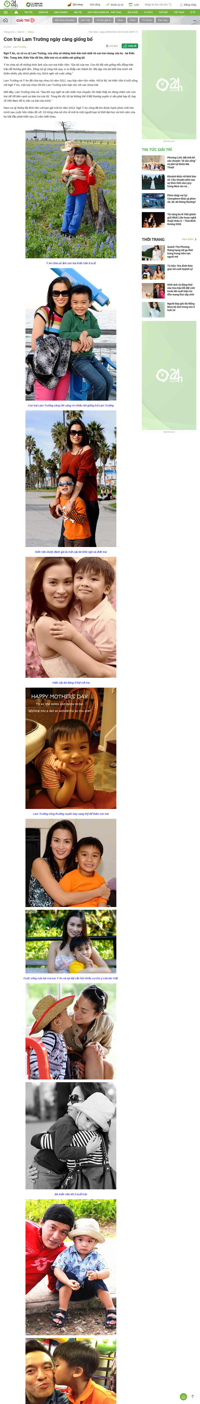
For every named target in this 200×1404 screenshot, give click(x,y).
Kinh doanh (61, 12)
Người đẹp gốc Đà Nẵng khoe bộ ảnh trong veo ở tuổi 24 (181, 307)
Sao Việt (85, 20)
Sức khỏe (132, 12)
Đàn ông (162, 20)
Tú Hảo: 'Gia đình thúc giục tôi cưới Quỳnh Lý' (180, 267)
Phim (132, 20)
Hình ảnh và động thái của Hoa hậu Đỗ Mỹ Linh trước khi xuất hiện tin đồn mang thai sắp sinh (181, 289)
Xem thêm (188, 239)
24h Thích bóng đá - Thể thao (104, 12)
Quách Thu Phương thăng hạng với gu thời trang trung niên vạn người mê (180, 251)
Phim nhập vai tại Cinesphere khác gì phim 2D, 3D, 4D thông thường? (181, 198)
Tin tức (28, 12)
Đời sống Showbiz (64, 20)
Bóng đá (43, 12)
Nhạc (120, 20)
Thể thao (179, 12)
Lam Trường (19, 46)
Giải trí (77, 12)
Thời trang (153, 239)
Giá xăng (95, 4)
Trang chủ (9, 32)
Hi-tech (148, 12)
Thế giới (163, 12)
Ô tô (192, 12)
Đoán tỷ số (114, 4)
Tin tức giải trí (104, 20)
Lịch (134, 4)
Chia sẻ (132, 46)
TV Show (147, 20)
